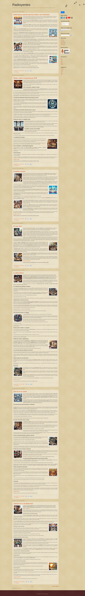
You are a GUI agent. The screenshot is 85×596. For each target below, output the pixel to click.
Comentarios (63, 24)
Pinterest (62, 73)
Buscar (62, 30)
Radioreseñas (17, 165)
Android (62, 63)
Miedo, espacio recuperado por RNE (25, 78)
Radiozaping (62, 44)
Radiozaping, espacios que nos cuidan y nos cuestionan (31, 14)
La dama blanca (18, 273)
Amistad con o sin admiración (23, 503)
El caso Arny (17, 226)
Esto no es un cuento (20, 391)
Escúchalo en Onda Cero (16, 379)
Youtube (62, 71)
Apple (61, 59)
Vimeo (62, 72)
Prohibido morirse (19, 171)
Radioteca (62, 43)
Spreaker (62, 64)
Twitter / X (62, 70)
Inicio (32, 586)
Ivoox (61, 58)
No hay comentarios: (21, 70)
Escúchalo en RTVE (16, 491)
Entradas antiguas (55, 586)
